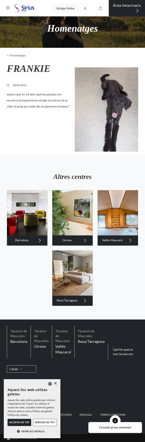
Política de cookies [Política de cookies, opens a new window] (18, 415)
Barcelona (28, 246)
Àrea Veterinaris (127, 8)
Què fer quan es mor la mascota (123, 352)
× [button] (55, 383)
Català (15, 369)
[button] (8, 7)
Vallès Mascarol (117, 246)
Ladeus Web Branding (23, 438)
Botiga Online (65, 8)
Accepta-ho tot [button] (19, 422)
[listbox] (50, 384)
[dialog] (32, 408)
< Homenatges (16, 55)
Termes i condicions (112, 414)
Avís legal (85, 414)
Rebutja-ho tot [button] (45, 422)
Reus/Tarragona (71, 306)
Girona (74, 246)
